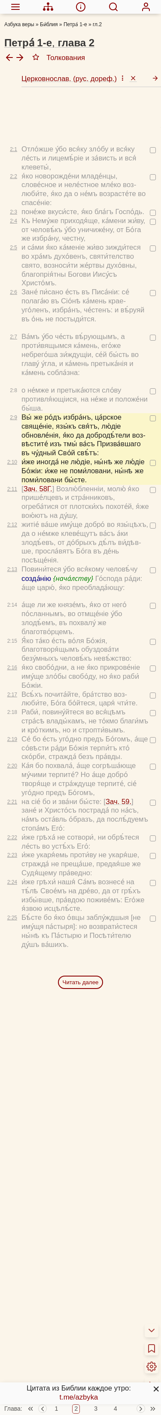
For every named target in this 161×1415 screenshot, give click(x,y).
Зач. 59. (118, 763)
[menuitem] (15, 7)
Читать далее (81, 943)
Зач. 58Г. (38, 450)
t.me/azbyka (78, 1397)
